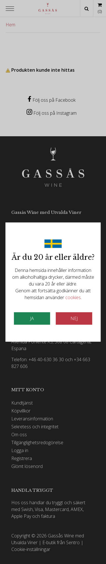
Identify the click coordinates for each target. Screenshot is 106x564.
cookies (73, 297)
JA (32, 318)
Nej (74, 318)
